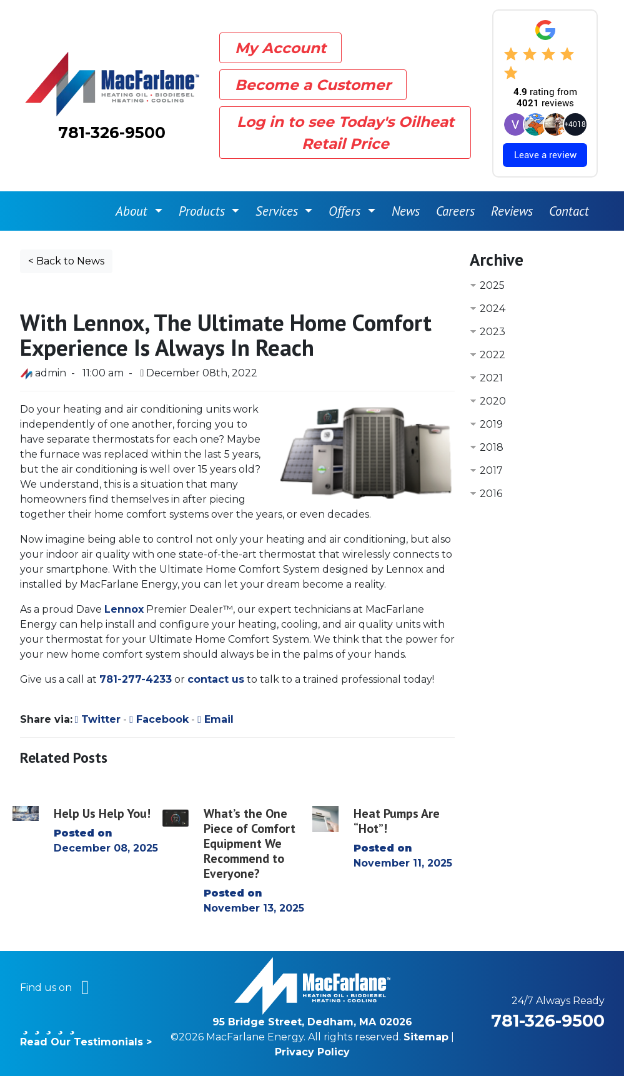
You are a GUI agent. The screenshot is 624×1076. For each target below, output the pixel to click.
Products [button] (204, 211)
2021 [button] (491, 378)
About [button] (133, 211)
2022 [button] (492, 355)
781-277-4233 (135, 679)
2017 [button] (491, 470)
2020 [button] (493, 401)
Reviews (512, 211)
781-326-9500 (112, 132)
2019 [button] (491, 424)
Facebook (159, 719)
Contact (569, 211)
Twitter (98, 719)
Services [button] (278, 211)
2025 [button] (492, 285)
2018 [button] (491, 447)
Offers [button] (346, 211)
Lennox (124, 609)
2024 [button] (492, 308)
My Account (280, 48)
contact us (215, 679)
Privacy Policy (312, 1052)
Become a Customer (313, 85)
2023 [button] (492, 332)
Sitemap (426, 1037)
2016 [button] (491, 494)
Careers (455, 211)
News (406, 211)
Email (215, 719)
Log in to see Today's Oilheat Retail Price (345, 133)
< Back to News (66, 261)
